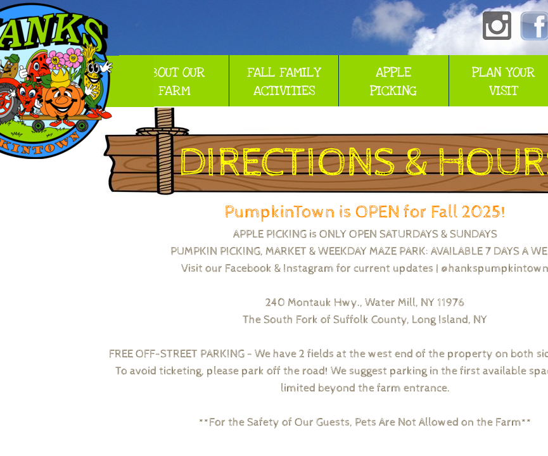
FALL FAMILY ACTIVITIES (284, 81)
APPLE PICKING (393, 81)
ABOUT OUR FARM (174, 81)
